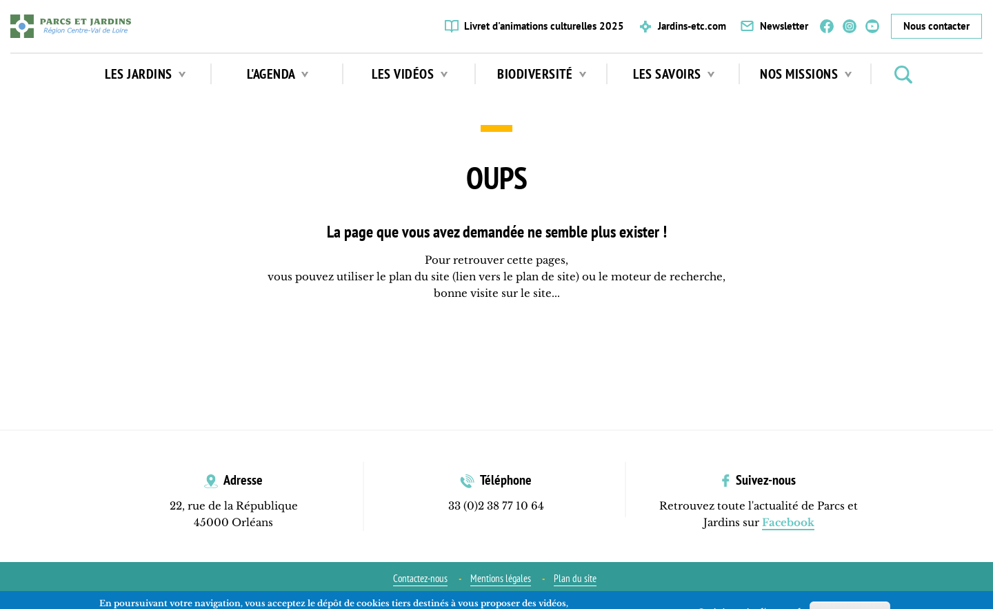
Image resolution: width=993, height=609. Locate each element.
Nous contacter (936, 25)
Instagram (850, 26)
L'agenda (278, 74)
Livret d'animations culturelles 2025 (544, 25)
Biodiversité (541, 74)
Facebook (827, 26)
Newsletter (784, 25)
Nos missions (806, 74)
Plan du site (575, 578)
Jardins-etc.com (692, 25)
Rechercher (903, 74)
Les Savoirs (673, 74)
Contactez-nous (420, 578)
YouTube (872, 26)
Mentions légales (500, 578)
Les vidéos (410, 74)
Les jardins (145, 74)
